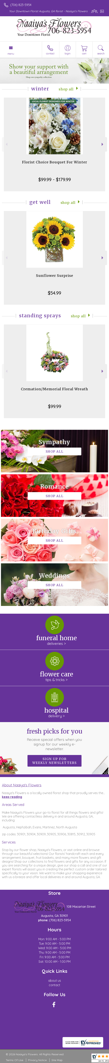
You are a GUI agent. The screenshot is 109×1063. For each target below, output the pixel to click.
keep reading (12, 797)
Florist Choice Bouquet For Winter (54, 162)
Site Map (57, 1060)
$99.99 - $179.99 (54, 179)
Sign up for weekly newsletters (54, 761)
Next (103, 144)
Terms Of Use (14, 1060)
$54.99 (54, 293)
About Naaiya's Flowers (21, 785)
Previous (6, 144)
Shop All (66, 89)
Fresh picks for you (54, 739)
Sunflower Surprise (54, 275)
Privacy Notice (37, 1060)
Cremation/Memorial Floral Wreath (54, 389)
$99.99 (54, 406)
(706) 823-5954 (20, 5)
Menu (11, 53)
